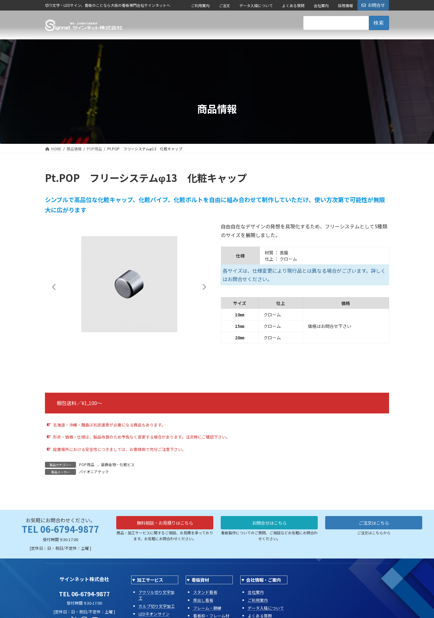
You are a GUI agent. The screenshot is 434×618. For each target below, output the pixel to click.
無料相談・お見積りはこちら (165, 523)
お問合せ (373, 5)
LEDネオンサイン (154, 614)
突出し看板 (203, 600)
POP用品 (86, 464)
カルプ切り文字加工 (157, 606)
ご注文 (224, 5)
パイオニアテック (94, 471)
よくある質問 (293, 5)
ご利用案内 (200, 5)
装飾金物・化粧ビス (118, 464)
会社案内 (321, 5)
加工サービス (150, 579)
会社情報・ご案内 (263, 579)
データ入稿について (256, 5)
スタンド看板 (205, 592)
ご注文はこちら (373, 523)
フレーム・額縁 (207, 608)
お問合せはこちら (269, 523)
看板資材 (200, 579)
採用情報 (345, 5)
